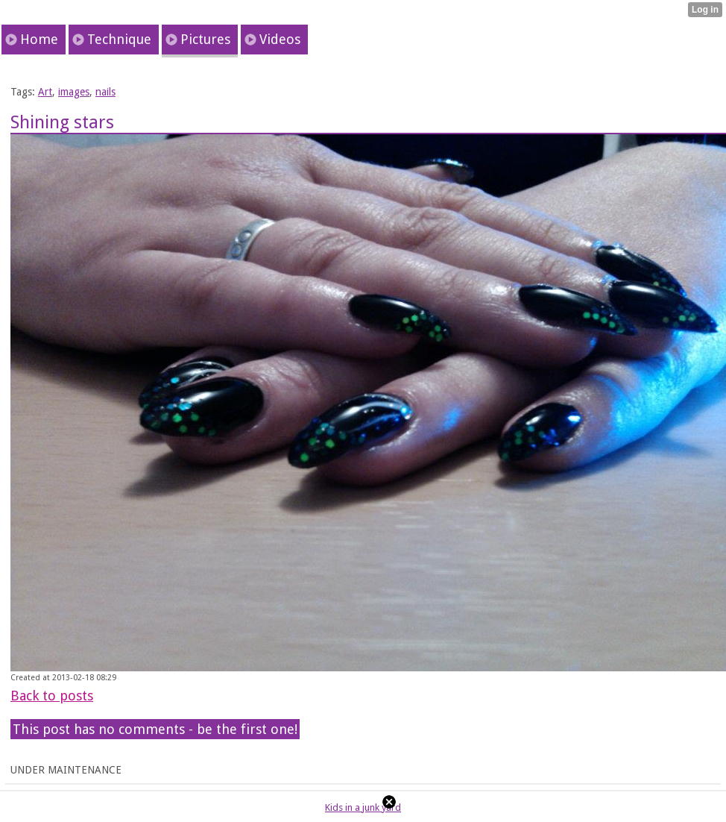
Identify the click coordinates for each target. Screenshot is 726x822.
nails (105, 92)
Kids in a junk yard (363, 807)
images (73, 92)
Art (45, 92)
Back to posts (51, 695)
